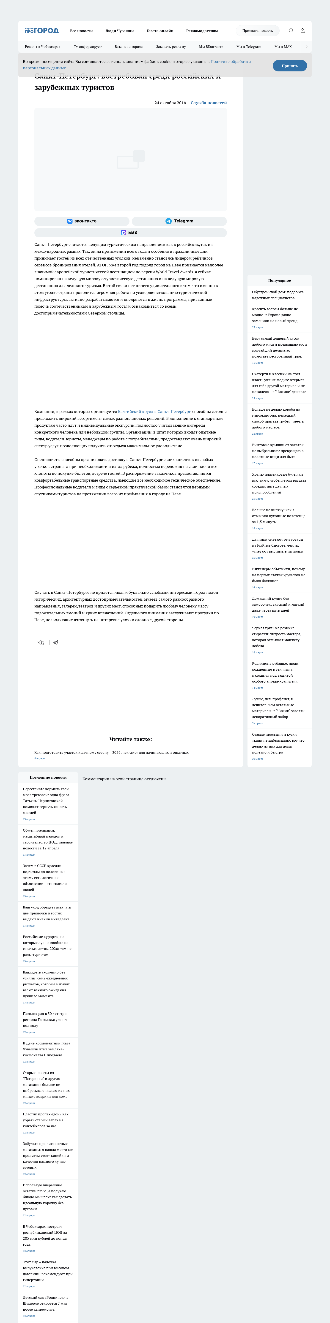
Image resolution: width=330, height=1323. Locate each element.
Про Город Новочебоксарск (36, 1139)
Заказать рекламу (171, 46)
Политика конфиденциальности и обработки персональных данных (61, 1256)
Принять (290, 65)
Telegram (24, 1172)
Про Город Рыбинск (109, 1145)
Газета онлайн (160, 30)
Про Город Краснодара (111, 1155)
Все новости (81, 30)
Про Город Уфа (146, 1145)
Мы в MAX (283, 46)
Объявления (26, 1177)
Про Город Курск (68, 1145)
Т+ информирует (88, 46)
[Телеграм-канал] (179, 221)
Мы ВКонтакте (211, 46)
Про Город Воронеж (149, 1139)
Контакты (140, 1172)
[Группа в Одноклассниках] (230, 1146)
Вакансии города (129, 46)
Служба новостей (209, 102)
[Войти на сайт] (302, 30)
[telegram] (57, 642)
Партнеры (140, 1183)
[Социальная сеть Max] (130, 232)
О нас (79, 1172)
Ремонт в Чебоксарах (42, 46)
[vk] (41, 642)
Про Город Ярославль (32, 1145)
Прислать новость (257, 30)
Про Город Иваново (188, 1139)
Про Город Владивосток (73, 1155)
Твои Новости (67, 1139)
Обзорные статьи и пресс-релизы (156, 1177)
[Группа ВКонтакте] (81, 221)
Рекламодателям (202, 30)
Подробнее (139, 1250)
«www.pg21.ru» (50, 1193)
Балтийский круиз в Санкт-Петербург (154, 411)
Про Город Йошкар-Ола (112, 1139)
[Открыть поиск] (291, 30)
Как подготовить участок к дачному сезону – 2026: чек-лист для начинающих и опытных (130, 755)
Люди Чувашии (120, 30)
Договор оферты (87, 1177)
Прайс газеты (27, 1183)
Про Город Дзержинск (32, 1155)
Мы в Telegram (248, 46)
